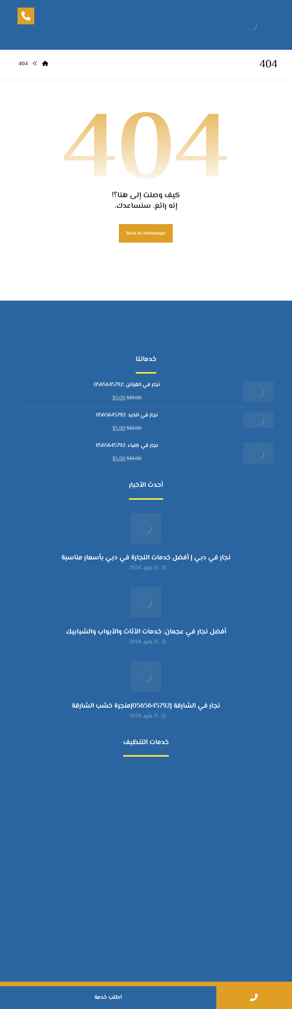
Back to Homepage (146, 233)
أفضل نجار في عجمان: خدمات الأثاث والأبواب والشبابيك (146, 632)
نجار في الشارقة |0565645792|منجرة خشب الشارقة (146, 706)
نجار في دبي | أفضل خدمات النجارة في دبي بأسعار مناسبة (145, 558)
